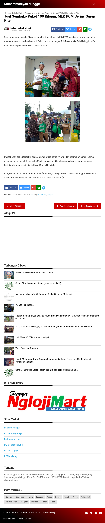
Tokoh (44, 502)
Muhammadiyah (12, 439)
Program (50, 195)
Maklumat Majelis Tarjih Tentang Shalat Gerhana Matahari (43, 294)
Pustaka (34, 502)
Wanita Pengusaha (24, 305)
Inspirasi (39, 497)
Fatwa (30, 497)
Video (52, 502)
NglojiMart (42, 195)
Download (20, 497)
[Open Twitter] (91, 513)
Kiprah (66, 497)
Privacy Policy (49, 512)
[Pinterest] (79, 29)
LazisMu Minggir (12, 427)
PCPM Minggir (11, 456)
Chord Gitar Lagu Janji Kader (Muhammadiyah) (38, 283)
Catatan (9, 497)
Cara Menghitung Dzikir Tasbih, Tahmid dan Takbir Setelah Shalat (46, 370)
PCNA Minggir (11, 450)
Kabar (49, 497)
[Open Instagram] (96, 513)
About (5, 512)
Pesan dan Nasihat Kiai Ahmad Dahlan (34, 272)
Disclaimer (35, 512)
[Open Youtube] (100, 513)
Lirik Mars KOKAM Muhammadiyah (32, 337)
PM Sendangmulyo (13, 433)
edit (32, 195)
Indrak (28, 519)
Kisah (75, 497)
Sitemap (24, 512)
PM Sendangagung (13, 445)
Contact (14, 512)
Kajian (58, 497)
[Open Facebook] (86, 513)
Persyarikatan (11, 502)
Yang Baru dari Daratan (26, 348)
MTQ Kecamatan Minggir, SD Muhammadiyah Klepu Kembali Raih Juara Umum (53, 326)
